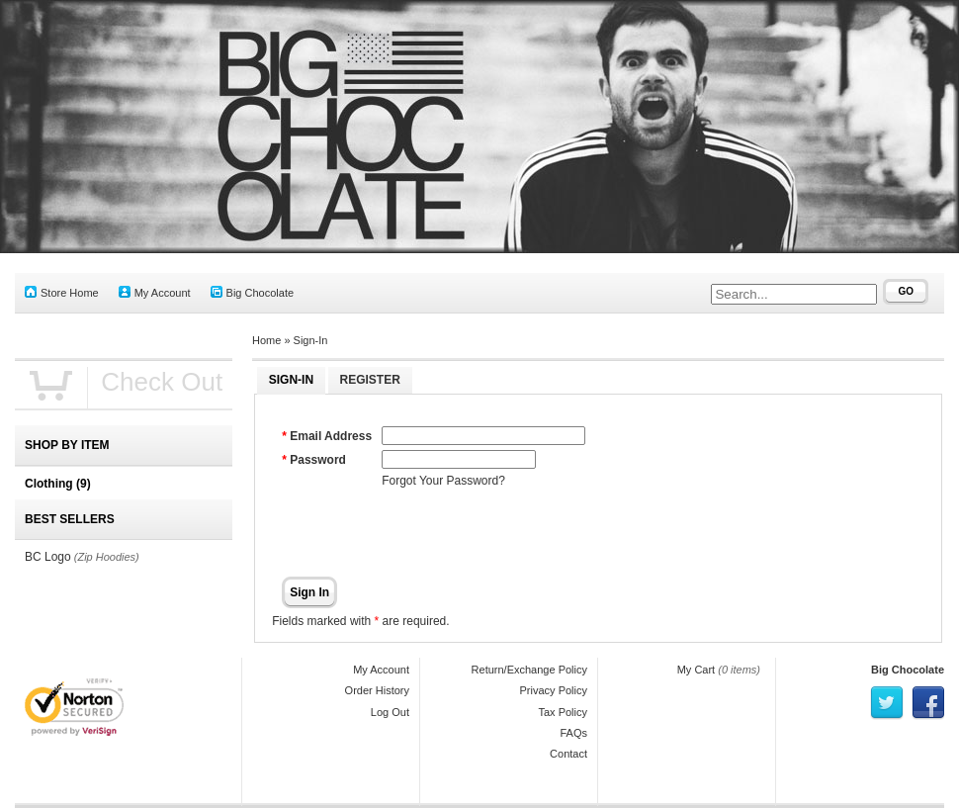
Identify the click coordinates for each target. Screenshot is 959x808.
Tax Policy (562, 712)
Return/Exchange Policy (529, 669)
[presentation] (532, 533)
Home (266, 340)
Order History (377, 690)
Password (318, 460)
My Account (155, 292)
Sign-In (311, 340)
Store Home (62, 292)
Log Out (390, 712)
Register (370, 380)
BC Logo (48, 557)
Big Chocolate (253, 292)
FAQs (573, 733)
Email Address (331, 436)
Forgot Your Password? (443, 481)
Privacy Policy (553, 690)
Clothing (58, 484)
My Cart (696, 669)
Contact (568, 754)
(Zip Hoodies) (106, 557)
